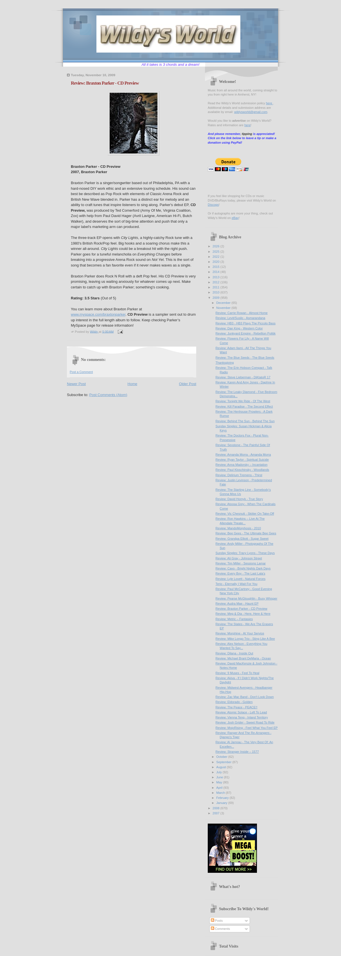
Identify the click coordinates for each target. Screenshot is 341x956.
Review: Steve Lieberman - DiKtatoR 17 (243, 377)
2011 (216, 287)
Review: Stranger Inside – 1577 (237, 751)
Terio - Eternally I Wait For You (237, 584)
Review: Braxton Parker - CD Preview (241, 608)
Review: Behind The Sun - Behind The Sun (245, 421)
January (222, 802)
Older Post (187, 384)
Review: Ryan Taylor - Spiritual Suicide (242, 459)
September (224, 762)
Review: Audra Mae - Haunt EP (237, 603)
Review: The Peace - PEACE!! (237, 707)
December (223, 302)
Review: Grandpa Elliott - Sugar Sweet (242, 538)
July (219, 772)
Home (132, 384)
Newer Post (76, 384)
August (221, 767)
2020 (216, 261)
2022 (216, 256)
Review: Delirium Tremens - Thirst (239, 475)
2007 (216, 813)
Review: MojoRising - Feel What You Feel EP (247, 727)
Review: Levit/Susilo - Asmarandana (240, 318)
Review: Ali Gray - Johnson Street (239, 558)
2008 (216, 808)
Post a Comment (81, 372)
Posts (217, 920)
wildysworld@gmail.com (250, 112)
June (220, 777)
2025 (216, 251)
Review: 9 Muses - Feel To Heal (237, 673)
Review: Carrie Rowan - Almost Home (242, 313)
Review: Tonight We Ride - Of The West (243, 401)
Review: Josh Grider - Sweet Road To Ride (245, 722)
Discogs (213, 204)
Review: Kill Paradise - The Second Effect (244, 406)
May (219, 782)
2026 (216, 246)
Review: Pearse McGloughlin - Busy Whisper (246, 598)
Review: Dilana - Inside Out (234, 653)
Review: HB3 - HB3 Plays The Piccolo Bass (245, 323)
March (221, 792)
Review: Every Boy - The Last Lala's (240, 573)
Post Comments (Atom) (108, 395)
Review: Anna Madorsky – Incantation (242, 464)
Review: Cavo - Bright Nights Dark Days (243, 568)
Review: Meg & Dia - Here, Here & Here (243, 613)
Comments (220, 928)
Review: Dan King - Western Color (239, 328)
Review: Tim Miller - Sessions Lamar (241, 563)
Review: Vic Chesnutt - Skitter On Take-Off (245, 513)
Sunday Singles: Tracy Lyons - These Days (245, 553)
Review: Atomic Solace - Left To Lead (241, 712)
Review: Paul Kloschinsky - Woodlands (242, 469)
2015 (216, 266)
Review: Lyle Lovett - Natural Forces (241, 578)
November (223, 307)
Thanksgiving (225, 362)
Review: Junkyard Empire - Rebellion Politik (246, 333)
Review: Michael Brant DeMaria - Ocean (243, 658)
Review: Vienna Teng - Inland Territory (242, 717)
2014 (216, 272)
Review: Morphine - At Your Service (240, 633)
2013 (216, 277)
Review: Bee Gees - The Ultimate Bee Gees (246, 533)
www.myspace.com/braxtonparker (98, 314)
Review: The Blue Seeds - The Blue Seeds (245, 357)
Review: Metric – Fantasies (234, 619)
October (222, 756)
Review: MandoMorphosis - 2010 (238, 528)
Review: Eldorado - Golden (234, 702)
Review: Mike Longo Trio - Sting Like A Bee (245, 638)
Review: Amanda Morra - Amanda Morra (243, 454)
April (219, 787)
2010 (216, 292)
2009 (216, 297)
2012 (216, 282)
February (222, 797)
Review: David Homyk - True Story (239, 499)
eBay (235, 218)
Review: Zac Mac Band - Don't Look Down (245, 697)
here (269, 103)
